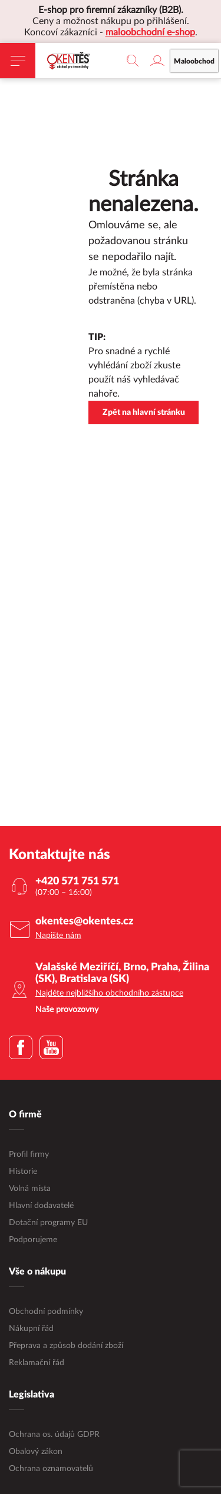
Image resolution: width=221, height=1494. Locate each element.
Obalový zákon (35, 1452)
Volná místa (30, 1188)
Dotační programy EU (48, 1223)
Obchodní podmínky (46, 1311)
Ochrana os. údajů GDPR (54, 1434)
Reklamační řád (36, 1363)
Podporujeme (33, 1240)
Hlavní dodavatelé (41, 1206)
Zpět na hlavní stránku (144, 412)
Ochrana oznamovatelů (51, 1469)
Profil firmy (29, 1154)
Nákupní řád (31, 1329)
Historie (23, 1171)
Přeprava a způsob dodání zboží (66, 1346)
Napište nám (58, 935)
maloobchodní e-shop (150, 32)
